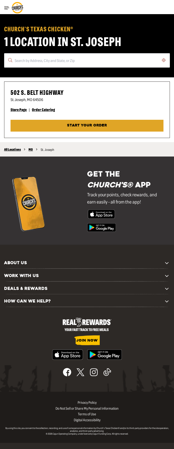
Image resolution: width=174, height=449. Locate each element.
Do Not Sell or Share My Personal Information (87, 408)
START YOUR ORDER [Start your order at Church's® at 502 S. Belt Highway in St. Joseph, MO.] (87, 125)
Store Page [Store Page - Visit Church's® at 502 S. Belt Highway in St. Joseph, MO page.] (19, 109)
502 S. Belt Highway (37, 92)
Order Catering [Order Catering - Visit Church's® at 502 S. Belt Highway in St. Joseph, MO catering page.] (43, 109)
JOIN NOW (87, 341)
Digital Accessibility (87, 419)
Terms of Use (87, 413)
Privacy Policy (87, 402)
